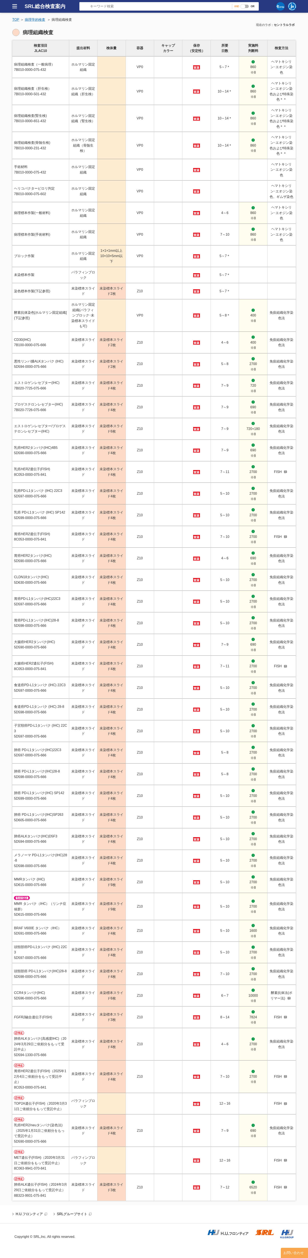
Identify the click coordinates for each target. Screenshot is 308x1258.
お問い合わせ (293, 1253)
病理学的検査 (35, 19)
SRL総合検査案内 (45, 6)
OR (253, 6)
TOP (15, 19)
